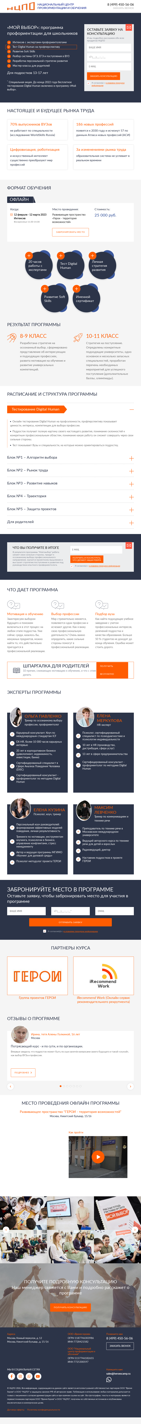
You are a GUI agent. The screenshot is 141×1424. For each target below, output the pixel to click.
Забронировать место (70, 233)
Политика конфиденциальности (43, 1416)
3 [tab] (67, 1093)
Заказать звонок (123, 9)
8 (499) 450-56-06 (120, 4)
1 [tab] (61, 1093)
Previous (10, 1093)
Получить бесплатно (107, 676)
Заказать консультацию (103, 76)
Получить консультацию (70, 1315)
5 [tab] (74, 1093)
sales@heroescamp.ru (118, 1380)
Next (130, 1093)
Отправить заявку (70, 929)
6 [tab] (77, 1093)
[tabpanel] (70, 1058)
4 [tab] (70, 1093)
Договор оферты (15, 1416)
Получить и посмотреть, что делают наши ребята (87, 565)
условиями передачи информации (104, 573)
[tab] (70, 410)
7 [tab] (80, 1093)
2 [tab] (64, 1093)
